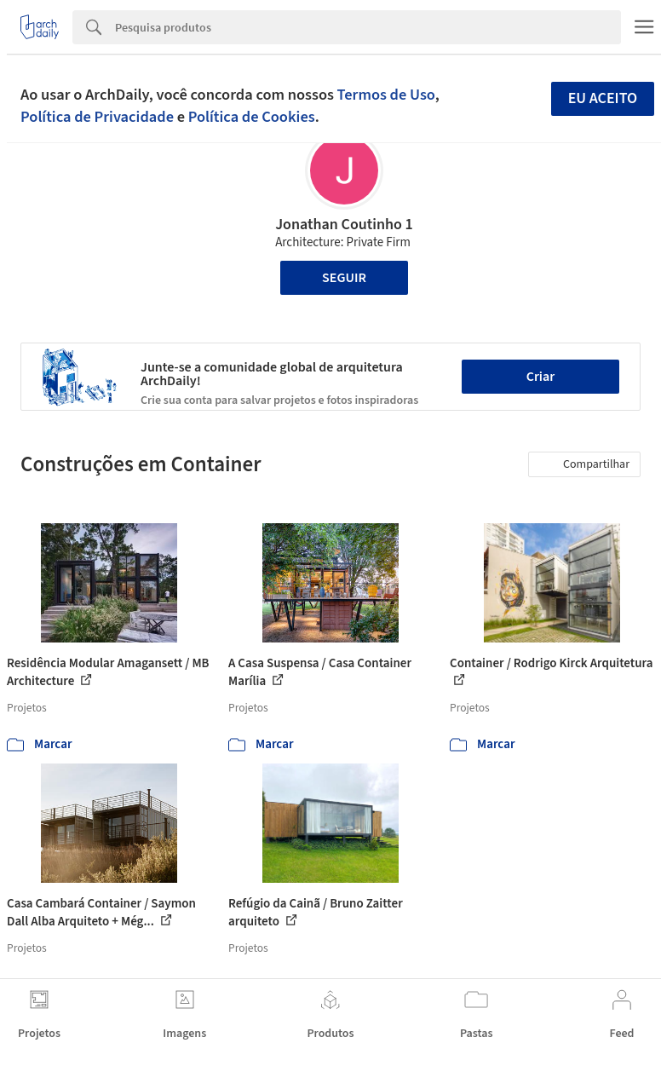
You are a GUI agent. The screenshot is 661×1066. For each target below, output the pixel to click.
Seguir (344, 277)
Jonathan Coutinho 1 (344, 224)
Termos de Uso (386, 95)
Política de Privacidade (97, 117)
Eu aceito (603, 98)
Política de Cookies (251, 117)
